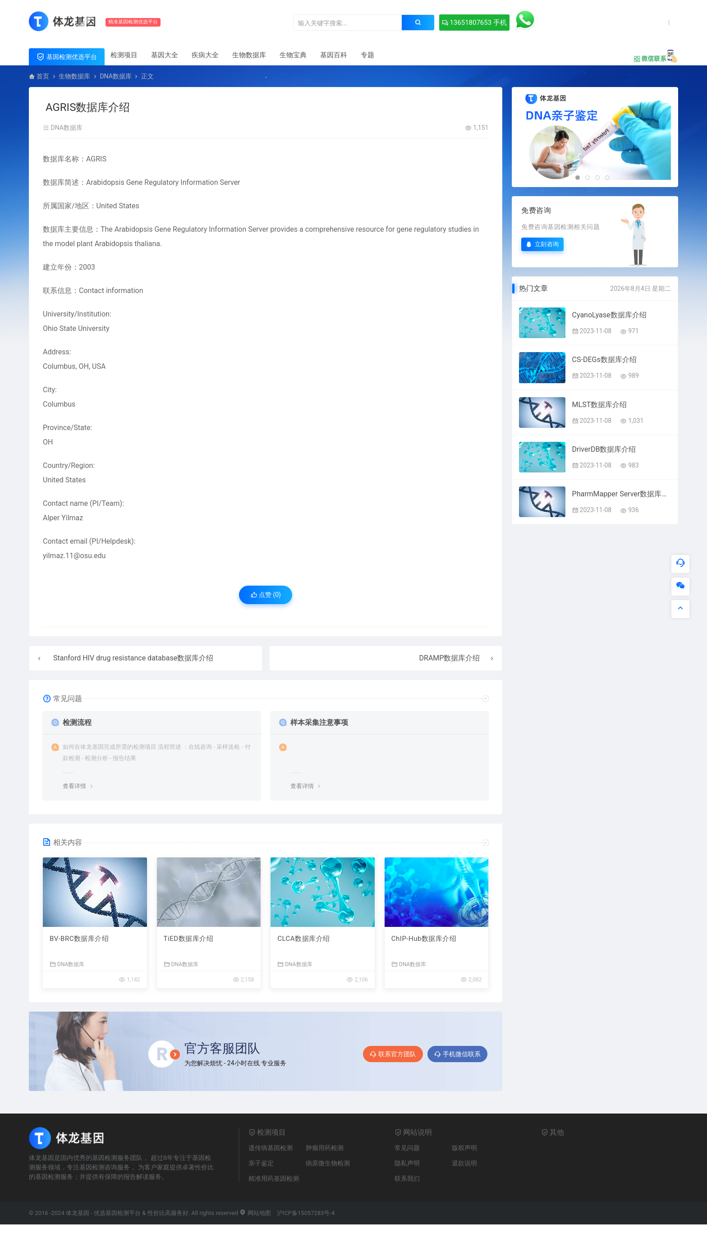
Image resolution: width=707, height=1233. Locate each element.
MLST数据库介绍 (599, 404)
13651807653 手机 (474, 22)
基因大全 (164, 55)
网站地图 (255, 1213)
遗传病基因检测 (270, 1147)
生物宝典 (293, 55)
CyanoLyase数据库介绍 (609, 315)
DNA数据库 (115, 76)
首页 (43, 76)
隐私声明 (407, 1163)
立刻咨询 (542, 244)
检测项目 (124, 55)
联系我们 (407, 1178)
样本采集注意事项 (319, 722)
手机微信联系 (457, 1054)
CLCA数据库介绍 (303, 939)
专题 (367, 55)
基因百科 (333, 55)
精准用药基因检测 (273, 1178)
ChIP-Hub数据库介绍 (424, 939)
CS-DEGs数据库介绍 (604, 359)
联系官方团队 (393, 1054)
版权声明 (464, 1147)
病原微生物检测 (328, 1163)
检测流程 (77, 722)
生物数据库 (249, 55)
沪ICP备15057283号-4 (306, 1213)
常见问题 (407, 1147)
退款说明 (464, 1163)
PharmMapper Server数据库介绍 (621, 494)
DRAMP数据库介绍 (449, 658)
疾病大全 (205, 55)
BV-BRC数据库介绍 (79, 939)
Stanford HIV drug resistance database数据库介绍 (133, 658)
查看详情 (74, 786)
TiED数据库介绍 (188, 939)
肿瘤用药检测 (325, 1147)
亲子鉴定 (261, 1163)
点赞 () (266, 594)
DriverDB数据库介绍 (604, 449)
